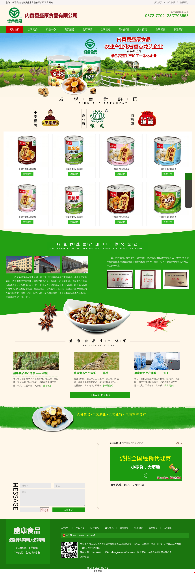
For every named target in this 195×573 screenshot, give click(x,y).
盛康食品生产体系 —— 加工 (151, 373)
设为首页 (158, 2)
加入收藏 (171, 2)
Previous (3, 64)
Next (192, 64)
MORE (179, 443)
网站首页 (14, 29)
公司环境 (87, 29)
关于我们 (65, 527)
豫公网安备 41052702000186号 (81, 535)
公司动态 (106, 29)
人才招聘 (142, 29)
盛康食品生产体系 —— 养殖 (91, 373)
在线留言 (160, 29)
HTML (99, 552)
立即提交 (68, 510)
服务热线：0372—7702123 (127, 485)
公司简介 (33, 29)
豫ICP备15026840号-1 (97, 568)
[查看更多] (47, 385)
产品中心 (51, 29)
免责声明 (97, 571)
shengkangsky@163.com (123, 552)
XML (93, 552)
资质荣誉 (69, 29)
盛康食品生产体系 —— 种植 (30, 373)
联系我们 (184, 2)
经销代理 (124, 29)
